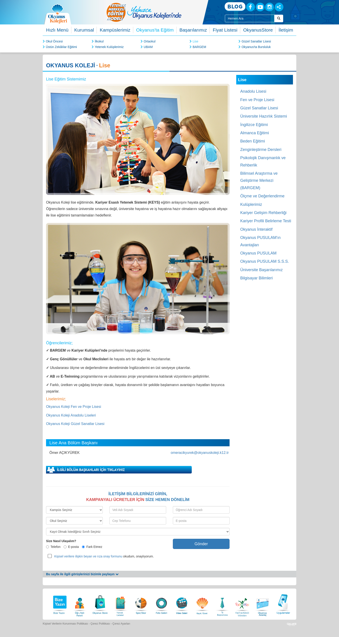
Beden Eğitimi (252, 141)
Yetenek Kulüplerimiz (109, 47)
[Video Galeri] (181, 603)
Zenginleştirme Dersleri (260, 149)
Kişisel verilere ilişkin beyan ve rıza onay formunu (88, 556)
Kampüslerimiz (115, 29)
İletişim (285, 29)
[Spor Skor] (141, 603)
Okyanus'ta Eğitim (155, 29)
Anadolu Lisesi (253, 91)
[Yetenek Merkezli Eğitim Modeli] (162, 12)
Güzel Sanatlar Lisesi (256, 41)
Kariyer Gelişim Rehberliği (263, 212)
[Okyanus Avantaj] (262, 603)
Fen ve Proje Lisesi (257, 100)
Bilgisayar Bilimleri (256, 278)
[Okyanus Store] (100, 603)
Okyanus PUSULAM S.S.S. (264, 261)
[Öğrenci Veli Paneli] (79, 603)
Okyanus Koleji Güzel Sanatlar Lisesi (75, 424)
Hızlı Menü (57, 29)
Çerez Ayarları (121, 623)
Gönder (201, 544)
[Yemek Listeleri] (120, 603)
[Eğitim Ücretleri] (202, 603)
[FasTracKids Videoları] (242, 603)
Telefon (53, 547)
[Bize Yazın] (59, 603)
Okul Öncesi (54, 41)
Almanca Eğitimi (254, 133)
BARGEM (199, 47)
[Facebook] (250, 7)
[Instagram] (269, 7)
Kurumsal (84, 29)
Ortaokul (149, 41)
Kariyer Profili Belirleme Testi (265, 221)
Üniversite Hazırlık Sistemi (263, 116)
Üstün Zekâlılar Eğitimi (61, 47)
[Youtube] (260, 7)
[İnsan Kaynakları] (222, 603)
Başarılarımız (193, 29)
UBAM (148, 47)
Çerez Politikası (100, 623)
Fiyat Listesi (225, 29)
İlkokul (99, 41)
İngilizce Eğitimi (254, 124)
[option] (162, 12)
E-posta (71, 547)
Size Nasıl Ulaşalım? (61, 541)
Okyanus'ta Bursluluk (256, 47)
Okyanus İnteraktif (256, 229)
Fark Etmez (92, 547)
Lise (195, 41)
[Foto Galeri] (161, 603)
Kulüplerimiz (251, 204)
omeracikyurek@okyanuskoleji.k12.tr (200, 453)
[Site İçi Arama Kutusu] (249, 18)
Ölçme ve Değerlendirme (262, 196)
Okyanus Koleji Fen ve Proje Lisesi (73, 407)
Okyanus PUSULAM (258, 253)
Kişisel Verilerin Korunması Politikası (65, 623)
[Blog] (235, 6)
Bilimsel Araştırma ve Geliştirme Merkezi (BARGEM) (259, 180)
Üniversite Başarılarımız (261, 270)
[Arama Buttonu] (278, 18)
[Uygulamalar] (283, 603)
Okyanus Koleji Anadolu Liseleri (71, 415)
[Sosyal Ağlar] (279, 7)
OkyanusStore (258, 29)
